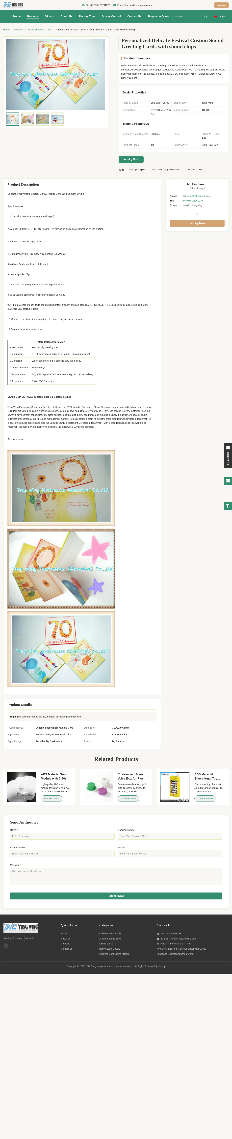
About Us (66, 16)
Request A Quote (158, 16)
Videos (49, 16)
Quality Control (111, 16)
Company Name (126, 830)
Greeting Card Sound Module (114, 956)
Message (15, 865)
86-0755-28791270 (100, 5)
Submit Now (116, 898)
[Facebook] (5, 948)
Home (17, 16)
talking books (106, 946)
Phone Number (18, 847)
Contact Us (134, 16)
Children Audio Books (110, 936)
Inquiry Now (131, 159)
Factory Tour (87, 16)
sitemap (161, 968)
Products (33, 16)
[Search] (206, 16)
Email (121, 847)
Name (14, 830)
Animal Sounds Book (110, 941)
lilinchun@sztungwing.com (138, 5)
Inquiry (221, 5)
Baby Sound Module (109, 951)
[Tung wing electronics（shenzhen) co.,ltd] (20, 934)
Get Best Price (51, 798)
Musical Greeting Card (39, 29)
